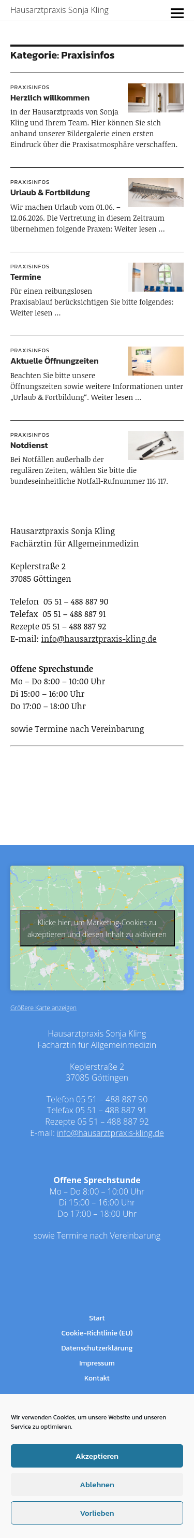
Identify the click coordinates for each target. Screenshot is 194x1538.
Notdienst (29, 445)
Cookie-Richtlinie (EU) (97, 1333)
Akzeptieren (97, 1456)
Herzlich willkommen (49, 97)
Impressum (96, 1363)
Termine (25, 276)
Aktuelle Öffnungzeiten (54, 360)
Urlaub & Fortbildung (50, 192)
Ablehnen (97, 1484)
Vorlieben (97, 1513)
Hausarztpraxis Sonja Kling (59, 10)
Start (97, 1318)
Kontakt (97, 1378)
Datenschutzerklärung (96, 1348)
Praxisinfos (30, 87)
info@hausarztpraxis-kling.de (99, 638)
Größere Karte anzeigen (43, 1007)
